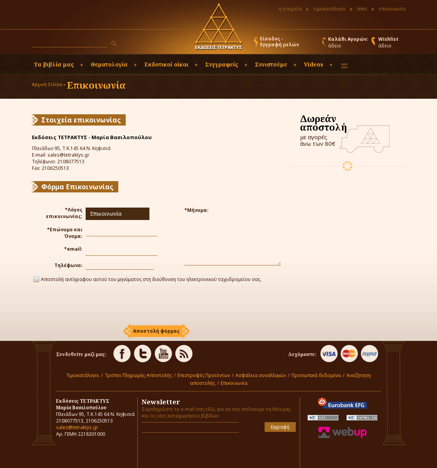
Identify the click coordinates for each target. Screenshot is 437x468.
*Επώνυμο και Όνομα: (64, 232)
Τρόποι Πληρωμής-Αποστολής (138, 375)
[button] (114, 43)
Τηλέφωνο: (68, 265)
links (362, 8)
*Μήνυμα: (196, 210)
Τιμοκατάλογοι (82, 375)
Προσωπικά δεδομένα (316, 375)
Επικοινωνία (234, 383)
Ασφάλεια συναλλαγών (260, 375)
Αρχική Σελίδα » (49, 84)
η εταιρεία (290, 8)
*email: (73, 249)
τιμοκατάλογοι (329, 8)
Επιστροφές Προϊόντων (203, 375)
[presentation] (156, 304)
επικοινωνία (392, 8)
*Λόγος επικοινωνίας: (64, 213)
